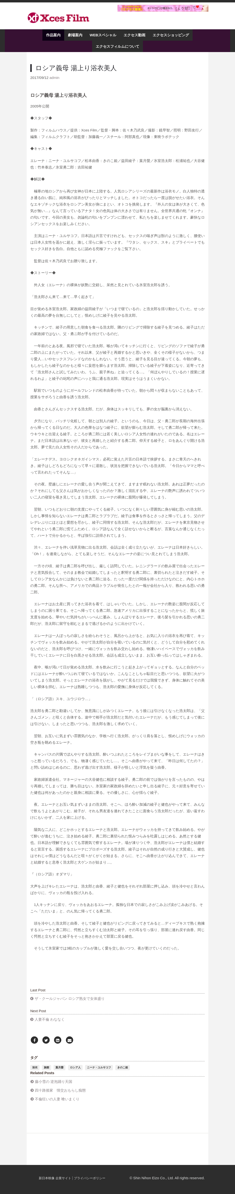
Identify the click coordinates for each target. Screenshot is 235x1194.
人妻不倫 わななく (50, 1019)
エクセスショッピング (171, 35)
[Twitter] (46, 1040)
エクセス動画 (134, 35)
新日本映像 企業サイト (55, 1178)
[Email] (69, 1040)
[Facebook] (34, 1040)
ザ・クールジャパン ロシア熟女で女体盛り (70, 998)
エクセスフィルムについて (117, 46)
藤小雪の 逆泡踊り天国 (53, 1081)
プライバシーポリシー (89, 1178)
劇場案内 (75, 35)
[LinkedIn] (58, 1040)
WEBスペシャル (103, 35)
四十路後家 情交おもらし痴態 (60, 1090)
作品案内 (53, 35)
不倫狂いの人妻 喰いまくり (57, 1099)
